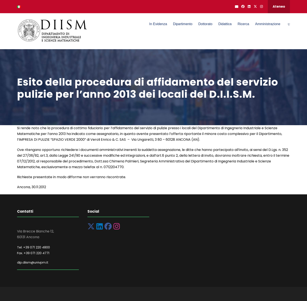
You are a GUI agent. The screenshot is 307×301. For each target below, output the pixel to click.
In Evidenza (158, 24)
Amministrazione (267, 24)
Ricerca (243, 24)
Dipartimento (183, 24)
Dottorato (205, 24)
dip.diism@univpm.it (32, 262)
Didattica (225, 24)
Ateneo (279, 6)
